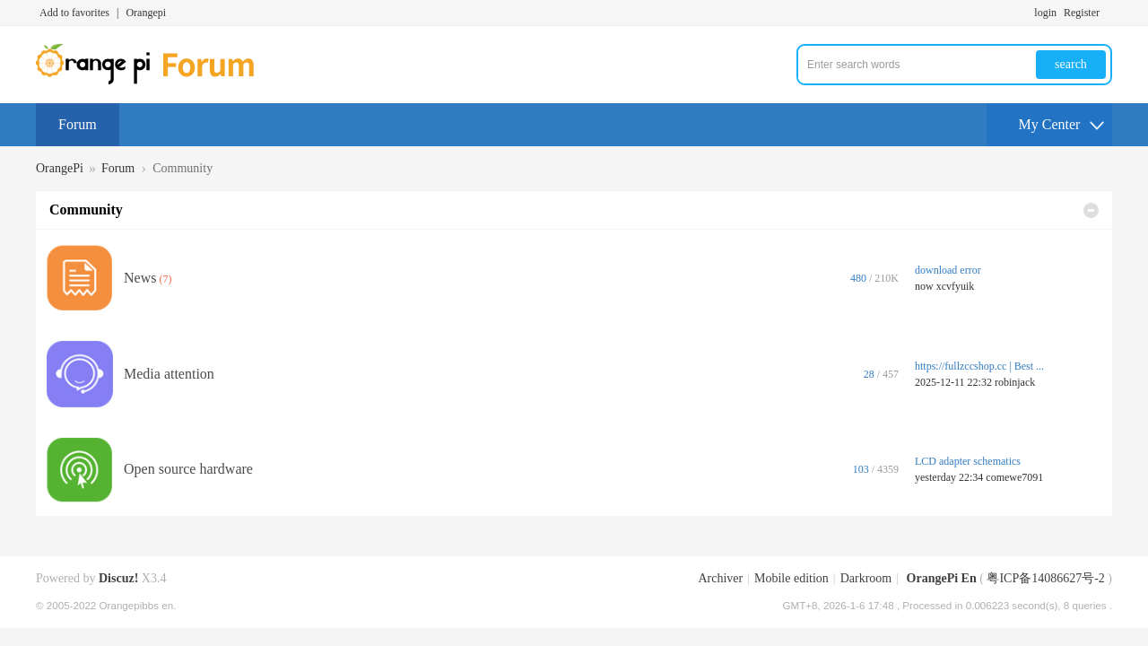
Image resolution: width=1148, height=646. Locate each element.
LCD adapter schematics (968, 461)
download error (948, 270)
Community (86, 209)
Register (1082, 12)
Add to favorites (74, 12)
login (1045, 12)
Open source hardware (188, 468)
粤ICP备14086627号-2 (1045, 578)
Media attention (169, 373)
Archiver (720, 578)
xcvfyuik (955, 286)
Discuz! (118, 578)
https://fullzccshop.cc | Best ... (979, 366)
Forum (77, 124)
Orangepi (146, 12)
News (140, 277)
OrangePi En (942, 578)
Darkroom (866, 578)
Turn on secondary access (1107, 12)
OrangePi (59, 168)
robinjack (1015, 382)
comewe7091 (1014, 477)
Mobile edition (791, 578)
